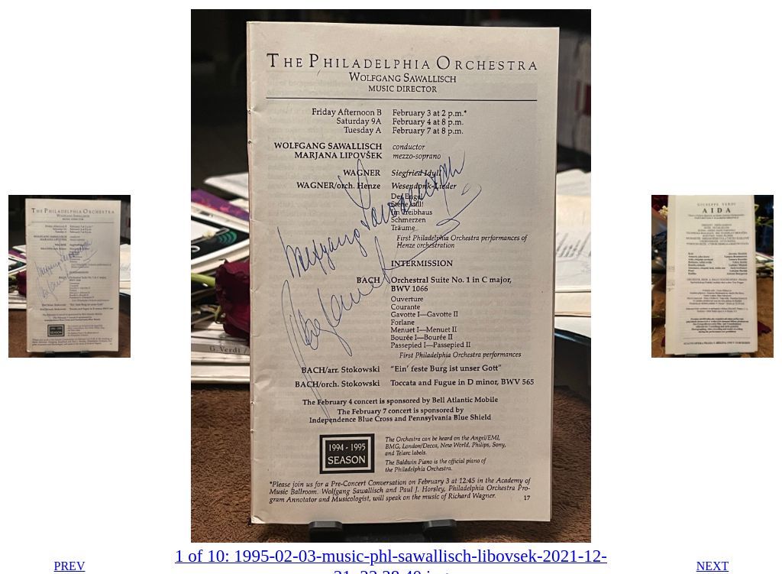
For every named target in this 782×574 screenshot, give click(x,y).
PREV (70, 565)
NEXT (712, 565)
